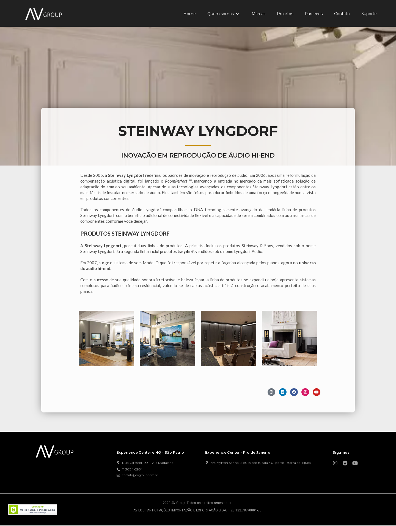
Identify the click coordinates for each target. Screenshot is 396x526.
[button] (224, 14)
